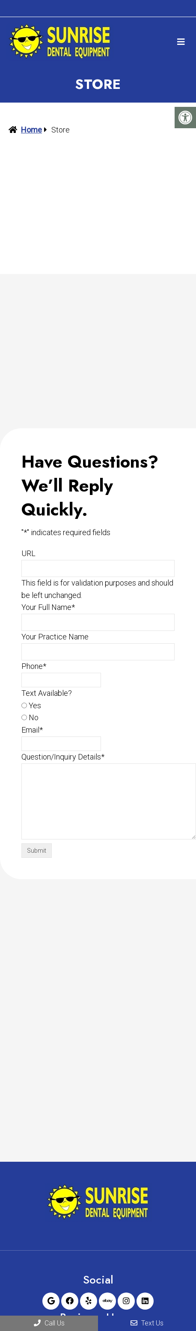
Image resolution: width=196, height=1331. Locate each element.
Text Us (147, 1323)
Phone (33, 666)
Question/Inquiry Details (62, 756)
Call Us (49, 1323)
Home (31, 129)
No (34, 717)
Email (32, 729)
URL (28, 553)
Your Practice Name (55, 636)
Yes (35, 705)
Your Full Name (48, 607)
